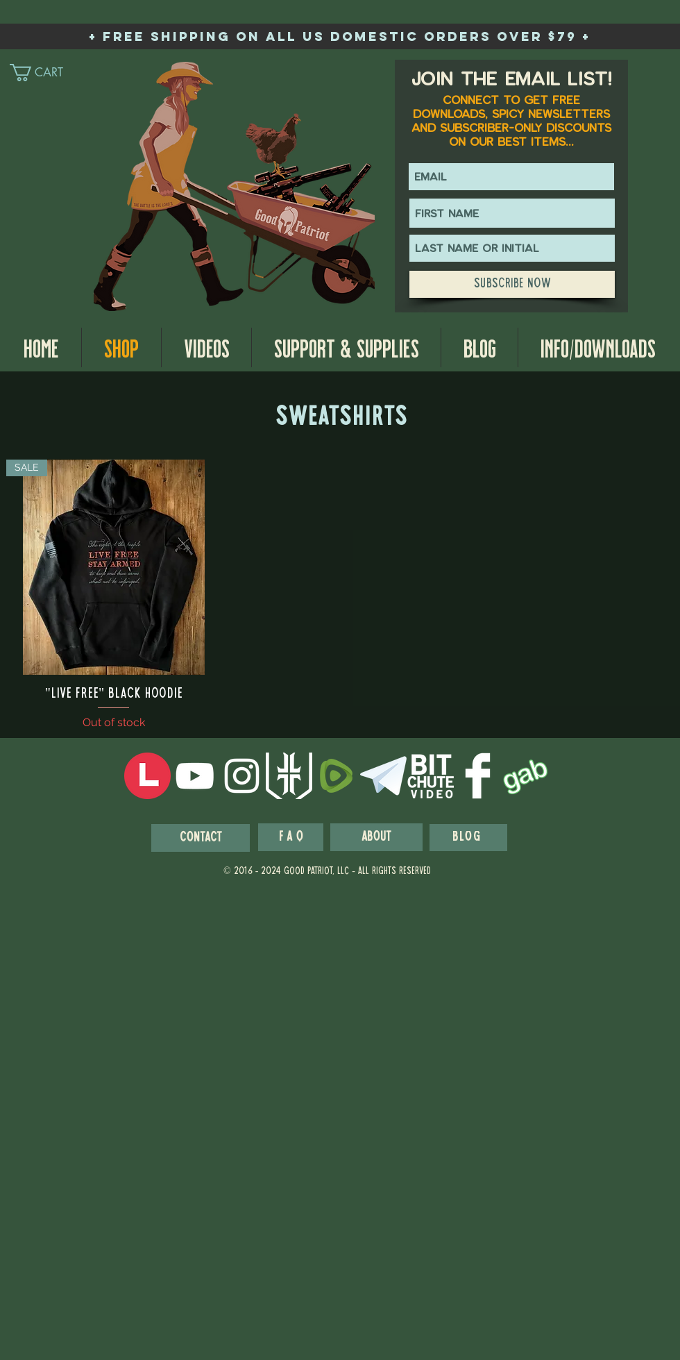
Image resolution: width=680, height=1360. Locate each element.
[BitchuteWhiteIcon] (430, 776)
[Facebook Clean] (477, 776)
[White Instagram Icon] (242, 776)
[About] (376, 837)
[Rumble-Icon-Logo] (336, 776)
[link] (48, 72)
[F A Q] (290, 837)
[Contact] (200, 838)
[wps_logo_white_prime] (289, 776)
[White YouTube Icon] (194, 776)
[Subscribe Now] (512, 284)
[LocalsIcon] (147, 776)
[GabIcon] (525, 776)
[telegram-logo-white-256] (383, 776)
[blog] (468, 837)
